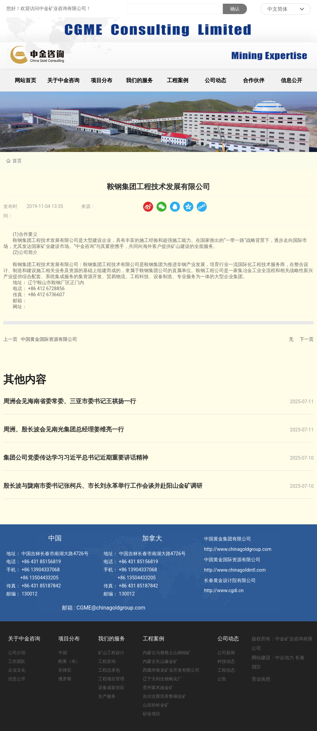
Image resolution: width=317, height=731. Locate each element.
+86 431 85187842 (41, 585)
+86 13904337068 (40, 569)
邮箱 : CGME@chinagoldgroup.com (103, 608)
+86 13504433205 (39, 577)
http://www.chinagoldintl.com (235, 570)
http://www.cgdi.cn (224, 590)
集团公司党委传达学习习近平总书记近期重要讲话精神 (75, 457)
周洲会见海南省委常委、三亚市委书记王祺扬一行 (69, 401)
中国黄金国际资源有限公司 (49, 339)
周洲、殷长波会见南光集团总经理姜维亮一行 (63, 429)
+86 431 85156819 (41, 561)
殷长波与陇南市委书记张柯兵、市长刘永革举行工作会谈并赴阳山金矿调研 (102, 485)
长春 (300, 657)
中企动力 (284, 657)
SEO (256, 667)
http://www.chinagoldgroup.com (237, 549)
